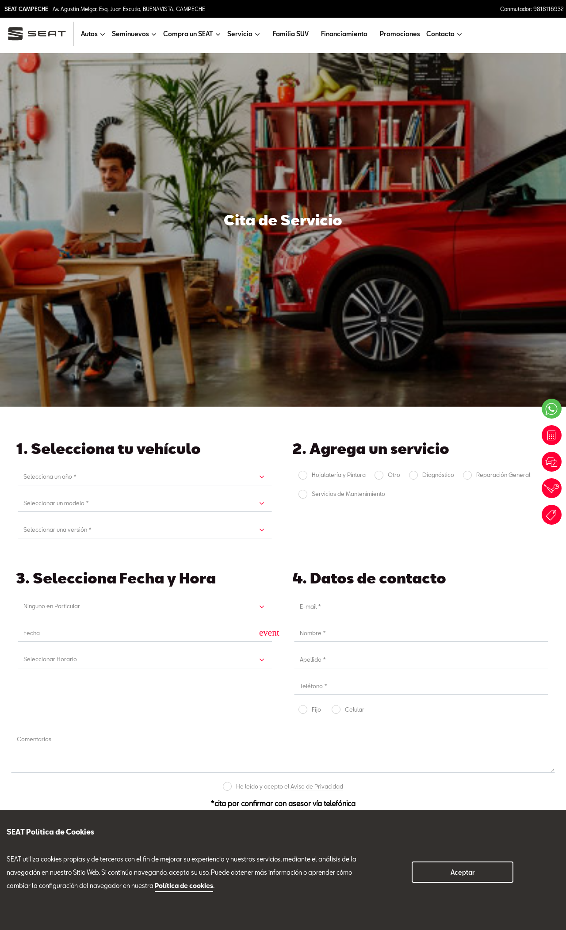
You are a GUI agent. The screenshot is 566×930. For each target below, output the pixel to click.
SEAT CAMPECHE (26, 9)
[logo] (40, 34)
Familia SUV (291, 34)
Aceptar (463, 872)
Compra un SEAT (31, 789)
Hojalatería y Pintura (339, 121)
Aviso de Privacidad (317, 432)
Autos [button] (89, 34)
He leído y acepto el (289, 433)
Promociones (400, 34)
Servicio (139, 604)
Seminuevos (367, 604)
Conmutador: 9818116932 (532, 9)
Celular (354, 355)
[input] (137, 279)
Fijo (316, 355)
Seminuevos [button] (130, 34)
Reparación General (503, 121)
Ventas (27, 612)
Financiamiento (344, 34)
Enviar (342, 478)
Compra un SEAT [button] (188, 34)
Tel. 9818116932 (33, 592)
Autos (15, 758)
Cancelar (223, 478)
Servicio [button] (239, 34)
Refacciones (257, 604)
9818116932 (134, 782)
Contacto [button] (440, 34)
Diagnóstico (438, 121)
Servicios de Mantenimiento (348, 140)
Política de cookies (184, 885)
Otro (394, 121)
